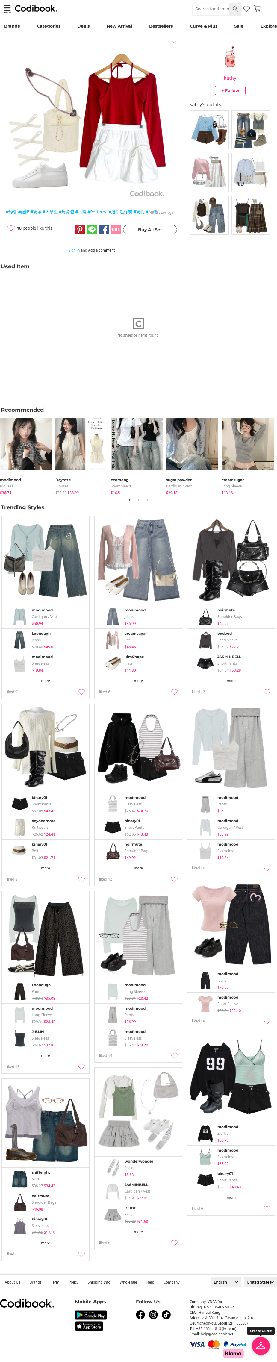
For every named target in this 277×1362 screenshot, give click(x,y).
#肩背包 (66, 212)
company (172, 1282)
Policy (73, 1282)
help (150, 1282)
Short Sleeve (121, 486)
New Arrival (119, 26)
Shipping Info (99, 1282)
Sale (238, 26)
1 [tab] (130, 500)
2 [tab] (139, 500)
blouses (6, 486)
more (45, 680)
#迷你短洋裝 (120, 212)
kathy (230, 78)
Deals (83, 26)
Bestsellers (161, 26)
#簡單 (35, 212)
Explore (269, 26)
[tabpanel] (27, 455)
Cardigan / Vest (179, 486)
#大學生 (50, 212)
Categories (48, 26)
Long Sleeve (232, 486)
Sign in (74, 250)
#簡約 (138, 212)
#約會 (11, 212)
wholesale (128, 1282)
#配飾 (23, 212)
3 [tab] (148, 500)
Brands (12, 26)
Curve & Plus (203, 26)
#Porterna (97, 212)
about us (12, 1282)
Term (55, 1282)
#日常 (80, 212)
